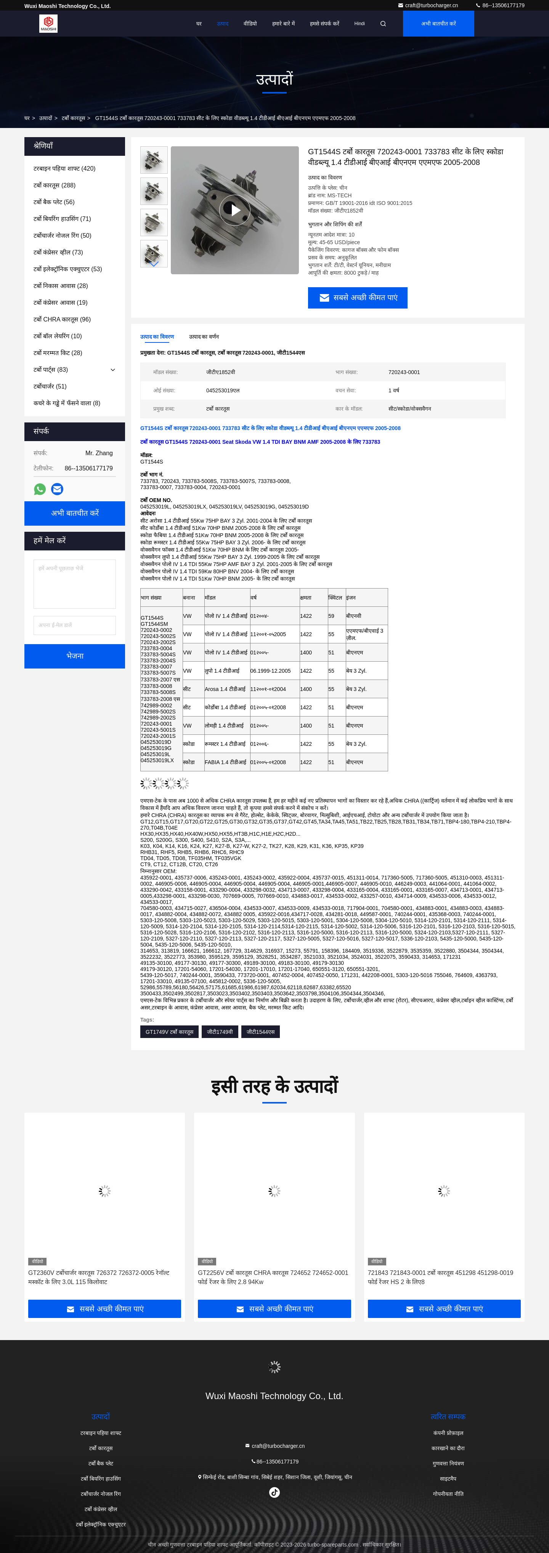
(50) (63, 235)
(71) (62, 219)
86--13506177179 (500, 5)
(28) (61, 286)
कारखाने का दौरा (448, 1448)
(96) (62, 319)
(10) (58, 336)
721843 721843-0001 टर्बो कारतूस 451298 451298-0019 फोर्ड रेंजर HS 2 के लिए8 (441, 1277)
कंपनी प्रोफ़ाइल (448, 1433)
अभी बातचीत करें (438, 24)
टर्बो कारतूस (73, 118)
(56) (54, 202)
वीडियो (250, 24)
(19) (61, 302)
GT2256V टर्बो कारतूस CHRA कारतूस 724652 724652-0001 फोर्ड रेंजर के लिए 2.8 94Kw (273, 1277)
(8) (67, 403)
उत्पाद (222, 24)
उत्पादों (45, 118)
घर (199, 24)
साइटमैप (448, 1479)
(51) (50, 386)
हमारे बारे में (283, 24)
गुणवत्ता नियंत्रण (448, 1463)
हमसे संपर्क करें (324, 24)
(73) (58, 252)
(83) (51, 369)
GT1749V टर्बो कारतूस (169, 1032)
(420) (65, 168)
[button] (154, 264)
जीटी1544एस (260, 1032)
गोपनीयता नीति (448, 1494)
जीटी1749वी (220, 1032)
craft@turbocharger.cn (429, 5)
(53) (68, 269)
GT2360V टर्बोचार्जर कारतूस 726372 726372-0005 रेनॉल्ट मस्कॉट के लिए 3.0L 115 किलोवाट (98, 1277)
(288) (54, 185)
